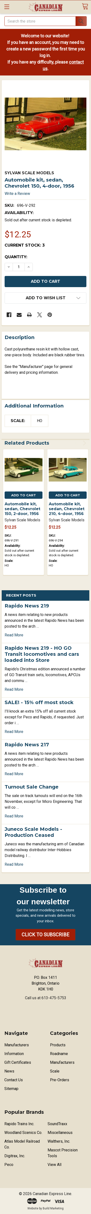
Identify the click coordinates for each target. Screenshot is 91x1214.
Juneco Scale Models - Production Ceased (33, 832)
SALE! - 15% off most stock (39, 702)
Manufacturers (16, 1045)
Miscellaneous (60, 1132)
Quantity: (16, 257)
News (9, 1071)
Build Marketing (53, 1208)
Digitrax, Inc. (14, 1156)
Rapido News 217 (27, 745)
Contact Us (13, 1080)
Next (84, 443)
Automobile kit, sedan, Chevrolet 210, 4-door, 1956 (66, 509)
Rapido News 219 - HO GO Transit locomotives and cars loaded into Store (42, 654)
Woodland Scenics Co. (23, 1132)
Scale (54, 1071)
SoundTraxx (57, 1124)
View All (54, 1164)
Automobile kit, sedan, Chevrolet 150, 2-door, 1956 (22, 509)
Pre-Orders (59, 1080)
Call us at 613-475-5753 (45, 998)
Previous (77, 443)
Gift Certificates (17, 1062)
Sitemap (11, 1088)
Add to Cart (23, 495)
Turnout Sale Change (31, 787)
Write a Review (17, 193)
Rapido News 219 (27, 606)
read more (14, 635)
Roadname (59, 1053)
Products (58, 1045)
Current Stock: (25, 245)
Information (14, 1053)
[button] (45, 934)
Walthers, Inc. (59, 1141)
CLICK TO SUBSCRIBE (45, 935)
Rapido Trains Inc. (19, 1124)
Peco (8, 1164)
